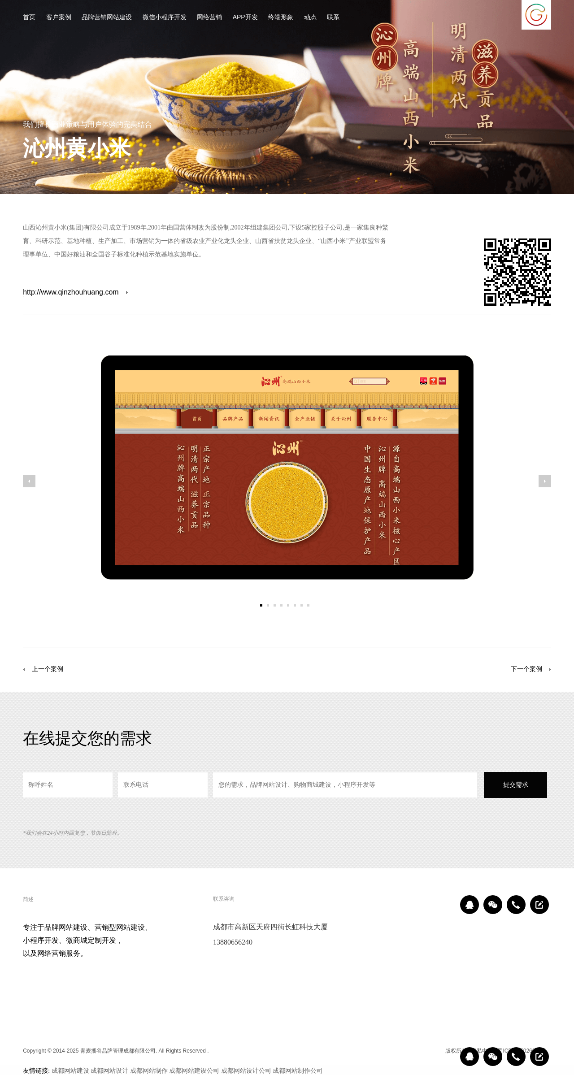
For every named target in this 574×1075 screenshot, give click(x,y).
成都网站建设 (70, 1070)
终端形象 (280, 17)
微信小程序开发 (165, 17)
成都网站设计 (109, 1070)
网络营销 (209, 17)
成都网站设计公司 (246, 1070)
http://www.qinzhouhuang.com (70, 292)
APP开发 (245, 17)
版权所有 (456, 1051)
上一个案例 (43, 669)
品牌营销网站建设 (107, 17)
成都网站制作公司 (298, 1070)
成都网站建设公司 (194, 1070)
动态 (310, 17)
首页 (29, 17)
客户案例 (58, 17)
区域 (434, 1051)
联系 (333, 17)
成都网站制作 (149, 1070)
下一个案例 (526, 668)
